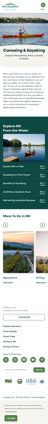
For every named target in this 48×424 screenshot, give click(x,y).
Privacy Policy (23, 397)
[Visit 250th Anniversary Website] (42, 381)
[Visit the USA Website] (31, 381)
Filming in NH (9, 342)
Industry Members (12, 326)
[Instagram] (15, 360)
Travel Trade (9, 337)
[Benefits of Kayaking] (24, 184)
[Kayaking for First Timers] (24, 176)
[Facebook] (24, 360)
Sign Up (39, 370)
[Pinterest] (42, 360)
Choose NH (24, 317)
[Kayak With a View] (24, 167)
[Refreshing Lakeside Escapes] (24, 201)
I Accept (11, 418)
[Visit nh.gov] (20, 381)
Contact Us (8, 397)
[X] (6, 360)
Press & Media (10, 332)
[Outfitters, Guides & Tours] (24, 193)
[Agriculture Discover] (18, 261)
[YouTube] (33, 360)
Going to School (11, 347)
